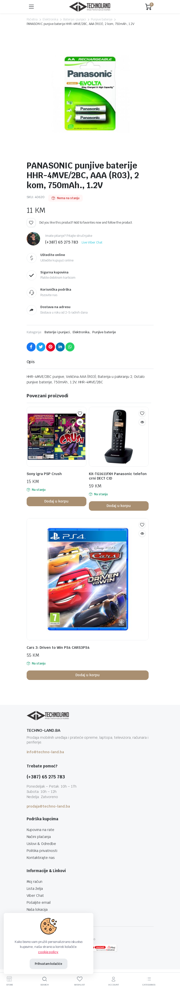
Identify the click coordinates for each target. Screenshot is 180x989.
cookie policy (48, 952)
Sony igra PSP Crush (44, 474)
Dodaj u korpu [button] (56, 501)
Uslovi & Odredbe (41, 843)
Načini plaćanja (39, 836)
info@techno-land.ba (45, 752)
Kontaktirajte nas (41, 857)
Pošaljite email (39, 902)
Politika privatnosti (42, 850)
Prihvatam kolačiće (48, 964)
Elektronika (50, 19)
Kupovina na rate (41, 829)
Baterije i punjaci (74, 19)
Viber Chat (35, 895)
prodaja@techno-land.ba (48, 806)
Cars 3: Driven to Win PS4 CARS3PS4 (58, 647)
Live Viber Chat (92, 243)
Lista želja (35, 888)
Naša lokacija (37, 909)
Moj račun (35, 881)
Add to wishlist (31, 222)
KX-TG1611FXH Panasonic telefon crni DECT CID (118, 476)
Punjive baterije (101, 19)
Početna (32, 19)
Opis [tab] (31, 361)
